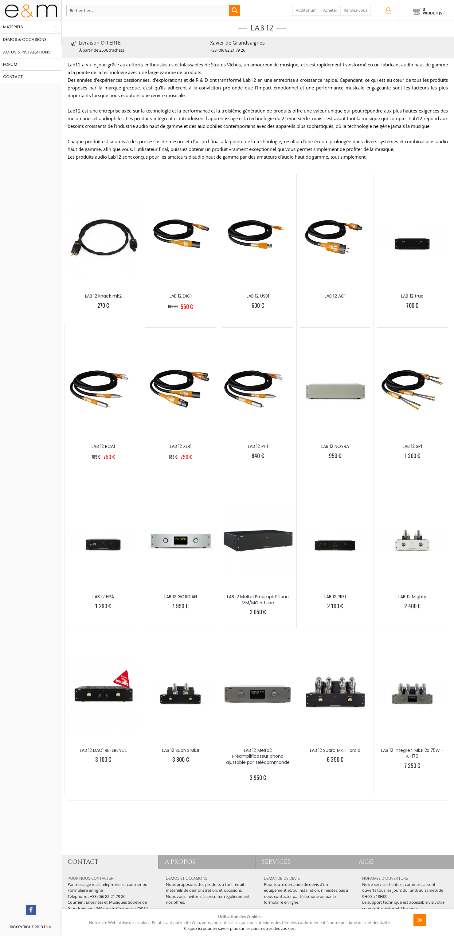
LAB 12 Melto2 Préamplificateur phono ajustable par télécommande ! (258, 759)
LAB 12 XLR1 (181, 446)
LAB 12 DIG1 (181, 296)
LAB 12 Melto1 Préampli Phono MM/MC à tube (258, 600)
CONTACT (83, 862)
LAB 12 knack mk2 (103, 296)
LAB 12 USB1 (258, 296)
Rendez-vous (355, 10)
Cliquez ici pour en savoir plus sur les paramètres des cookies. (239, 928)
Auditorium (306, 10)
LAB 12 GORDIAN (180, 597)
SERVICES (276, 862)
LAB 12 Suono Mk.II (180, 750)
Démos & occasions (25, 39)
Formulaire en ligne (85, 890)
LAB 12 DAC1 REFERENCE (103, 750)
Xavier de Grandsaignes (237, 42)
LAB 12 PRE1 (335, 597)
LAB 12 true (412, 296)
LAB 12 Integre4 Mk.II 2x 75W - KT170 (412, 753)
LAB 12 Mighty (412, 597)
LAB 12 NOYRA (335, 446)
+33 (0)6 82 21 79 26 (227, 50)
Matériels (13, 27)
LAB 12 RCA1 (103, 446)
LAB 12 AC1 (335, 296)
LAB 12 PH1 (258, 446)
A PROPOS (180, 862)
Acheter (330, 10)
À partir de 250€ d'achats (101, 50)
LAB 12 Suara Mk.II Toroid (335, 750)
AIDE (366, 862)
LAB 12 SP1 (412, 446)
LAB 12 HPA (103, 597)
